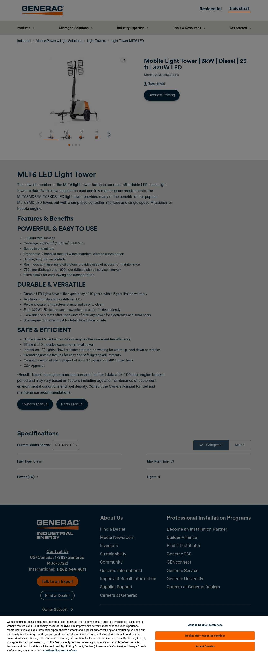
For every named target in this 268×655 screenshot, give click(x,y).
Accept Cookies (205, 646)
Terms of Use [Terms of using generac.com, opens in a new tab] (69, 650)
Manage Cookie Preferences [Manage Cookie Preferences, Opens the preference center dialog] (205, 624)
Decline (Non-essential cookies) (205, 635)
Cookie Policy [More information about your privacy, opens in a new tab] (51, 650)
